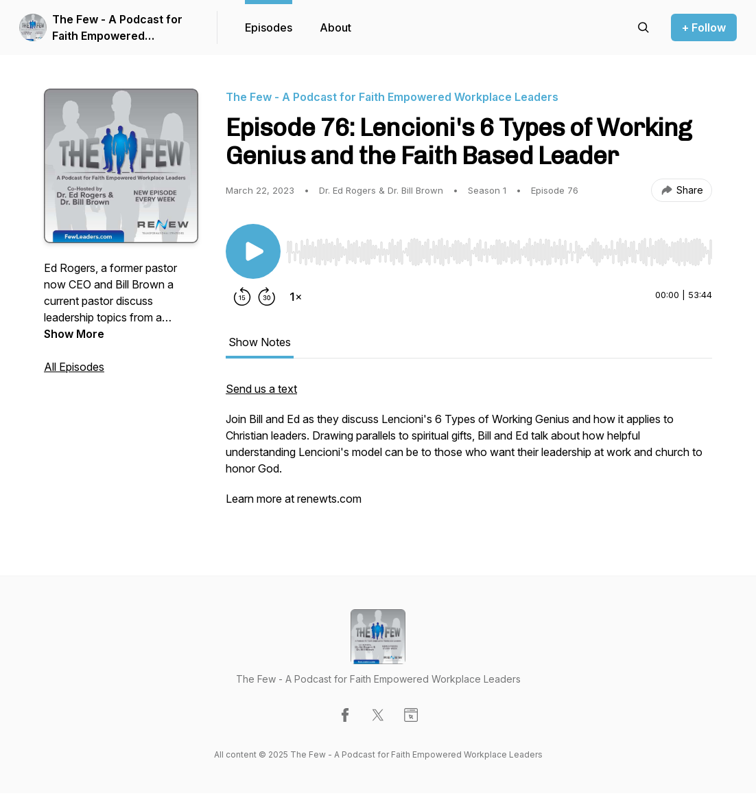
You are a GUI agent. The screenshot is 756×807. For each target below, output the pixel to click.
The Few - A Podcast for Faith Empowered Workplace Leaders (117, 28)
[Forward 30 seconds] (266, 296)
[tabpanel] (469, 450)
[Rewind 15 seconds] (242, 296)
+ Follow (704, 27)
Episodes (268, 27)
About (335, 27)
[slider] (499, 252)
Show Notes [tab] (259, 342)
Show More (74, 334)
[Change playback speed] (295, 296)
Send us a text (261, 389)
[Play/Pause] (253, 251)
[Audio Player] (499, 248)
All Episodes (74, 367)
